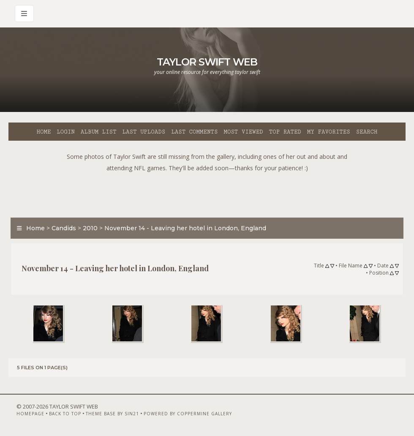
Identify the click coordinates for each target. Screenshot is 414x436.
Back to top (65, 414)
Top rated (285, 131)
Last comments (194, 131)
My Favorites (328, 131)
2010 (90, 228)
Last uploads (144, 131)
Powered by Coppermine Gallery (188, 414)
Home (43, 131)
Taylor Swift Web (207, 62)
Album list (99, 131)
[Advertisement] (207, 193)
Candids (64, 228)
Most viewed (243, 131)
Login (65, 131)
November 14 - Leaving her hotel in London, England (185, 228)
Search (367, 131)
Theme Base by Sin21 (112, 414)
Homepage (30, 414)
